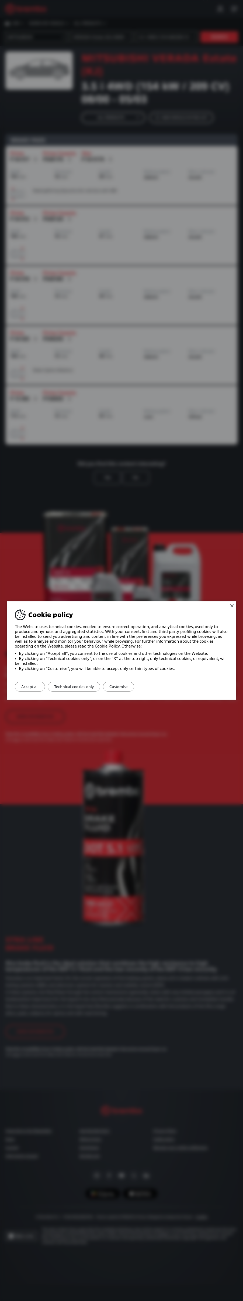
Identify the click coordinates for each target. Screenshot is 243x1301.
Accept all (31, 687)
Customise (128, 687)
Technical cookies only (79, 687)
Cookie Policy (107, 646)
